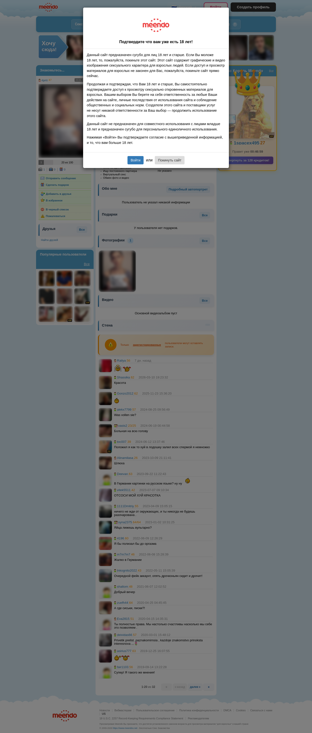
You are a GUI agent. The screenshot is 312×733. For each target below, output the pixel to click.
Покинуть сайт (169, 160)
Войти (135, 160)
